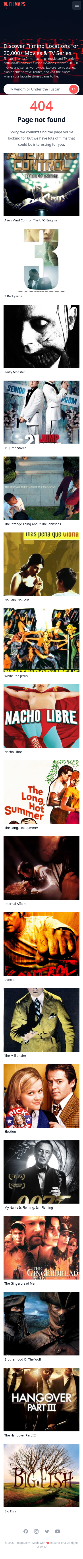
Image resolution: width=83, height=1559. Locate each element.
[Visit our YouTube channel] (57, 1531)
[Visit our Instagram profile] (36, 1531)
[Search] (36, 89)
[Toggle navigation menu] (76, 5)
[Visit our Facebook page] (25, 1531)
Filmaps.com (22, 1543)
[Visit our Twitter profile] (47, 1531)
